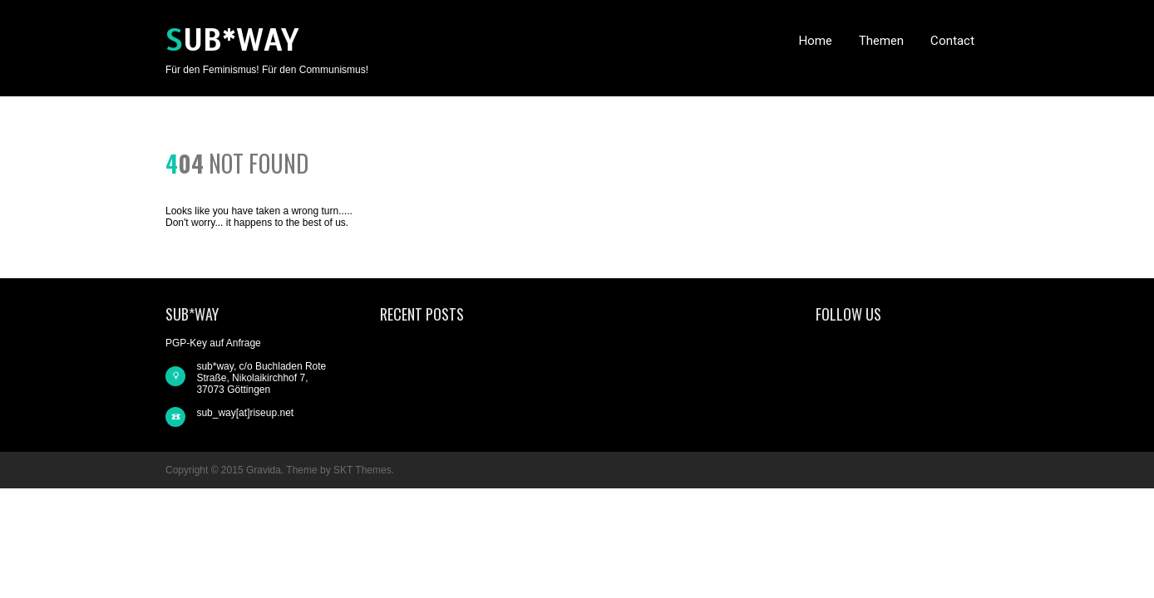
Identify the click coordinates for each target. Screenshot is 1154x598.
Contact (952, 40)
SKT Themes (362, 470)
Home (815, 40)
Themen (881, 40)
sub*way (231, 40)
